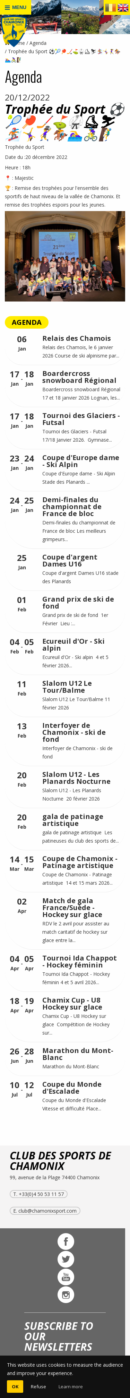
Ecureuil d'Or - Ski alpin (73, 644)
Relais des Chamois (76, 338)
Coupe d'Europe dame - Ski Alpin (80, 461)
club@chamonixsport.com (47, 1210)
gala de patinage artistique (72, 820)
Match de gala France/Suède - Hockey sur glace (72, 907)
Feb (22, 604)
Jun (14, 1055)
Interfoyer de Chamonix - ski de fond (74, 732)
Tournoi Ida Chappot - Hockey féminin (79, 961)
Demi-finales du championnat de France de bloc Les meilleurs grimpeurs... (78, 531)
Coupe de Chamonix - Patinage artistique (80, 862)
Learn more (71, 1386)
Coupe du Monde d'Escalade (72, 1087)
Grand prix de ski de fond (78, 602)
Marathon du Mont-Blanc (77, 1054)
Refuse (38, 1386)
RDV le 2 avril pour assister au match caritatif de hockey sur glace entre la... (75, 931)
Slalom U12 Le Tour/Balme (67, 686)
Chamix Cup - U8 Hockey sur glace (72, 1003)
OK (15, 1386)
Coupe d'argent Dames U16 (69, 560)
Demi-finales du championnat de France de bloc (72, 506)
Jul (14, 1089)
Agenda (37, 43)
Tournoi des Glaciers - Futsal (81, 419)
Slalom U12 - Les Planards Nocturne (76, 778)
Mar (14, 863)
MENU (15, 7)
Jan (22, 343)
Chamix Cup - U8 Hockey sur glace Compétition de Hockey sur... (76, 1024)
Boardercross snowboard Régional (79, 377)
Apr (22, 905)
